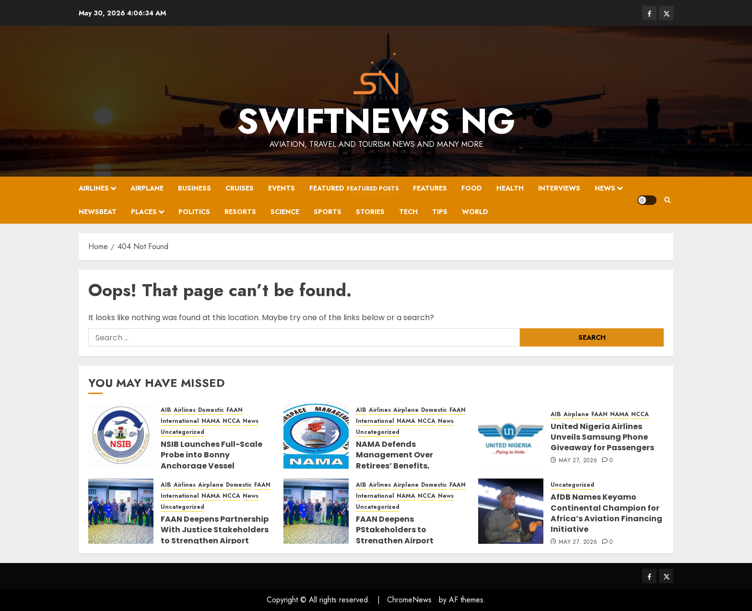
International (180, 421)
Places (144, 211)
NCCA (231, 421)
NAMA (210, 421)
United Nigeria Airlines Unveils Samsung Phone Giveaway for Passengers (602, 437)
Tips (439, 211)
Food (471, 188)
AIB (166, 410)
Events (281, 188)
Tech (408, 211)
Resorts (240, 211)
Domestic (211, 410)
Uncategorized (182, 432)
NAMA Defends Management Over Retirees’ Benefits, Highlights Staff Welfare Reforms (406, 466)
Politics (194, 211)
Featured (354, 188)
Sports (327, 211)
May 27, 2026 (578, 461)
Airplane (147, 188)
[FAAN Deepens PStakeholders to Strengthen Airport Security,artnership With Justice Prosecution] (316, 511)
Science (284, 211)
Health (510, 188)
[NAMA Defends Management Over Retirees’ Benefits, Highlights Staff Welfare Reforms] (316, 436)
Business (194, 188)
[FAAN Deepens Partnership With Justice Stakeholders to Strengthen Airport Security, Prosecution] (120, 511)
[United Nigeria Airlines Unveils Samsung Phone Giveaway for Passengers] (510, 436)
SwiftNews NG (376, 121)
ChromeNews (409, 599)
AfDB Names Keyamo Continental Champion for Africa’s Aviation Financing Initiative (606, 513)
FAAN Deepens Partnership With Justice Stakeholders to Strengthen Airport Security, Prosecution (215, 535)
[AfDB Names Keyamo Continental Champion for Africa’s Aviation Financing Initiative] (510, 511)
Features (430, 188)
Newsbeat (98, 211)
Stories (370, 211)
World (475, 211)
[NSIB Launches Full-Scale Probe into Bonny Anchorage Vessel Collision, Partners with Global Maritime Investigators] (120, 436)
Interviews (559, 188)
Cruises (239, 188)
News (605, 188)
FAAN (234, 410)
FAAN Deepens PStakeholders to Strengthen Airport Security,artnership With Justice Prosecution (406, 541)
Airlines (94, 188)
